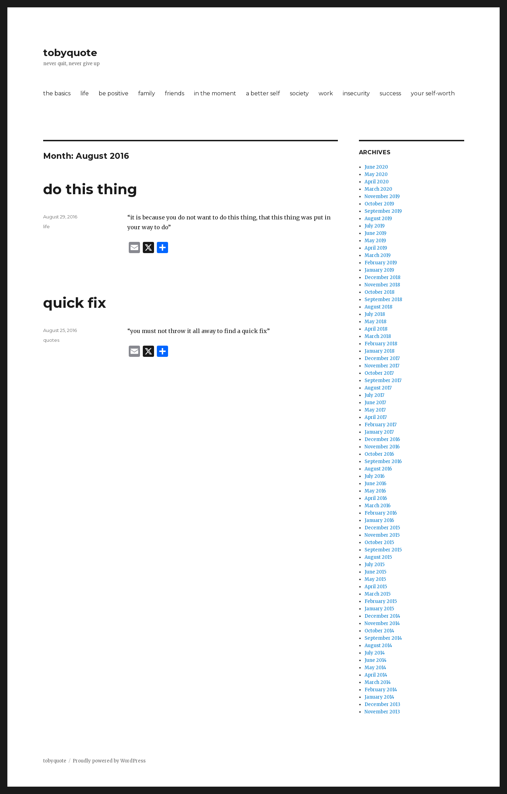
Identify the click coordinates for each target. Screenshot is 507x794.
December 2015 (382, 528)
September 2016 (383, 461)
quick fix (74, 302)
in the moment (215, 93)
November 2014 (382, 623)
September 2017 (383, 381)
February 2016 (381, 513)
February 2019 (381, 263)
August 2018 (378, 307)
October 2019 (379, 204)
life (84, 93)
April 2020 (377, 182)
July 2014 (375, 653)
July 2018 (375, 314)
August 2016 (378, 469)
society (299, 93)
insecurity (356, 93)
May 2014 (375, 668)
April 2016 (376, 498)
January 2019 (379, 270)
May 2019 (375, 241)
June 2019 (375, 233)
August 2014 (378, 646)
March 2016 (378, 506)
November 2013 (382, 712)
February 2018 (381, 344)
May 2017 (375, 410)
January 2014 (379, 697)
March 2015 (378, 594)
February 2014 (381, 690)
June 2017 (375, 403)
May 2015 (375, 579)
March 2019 (378, 255)
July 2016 (375, 476)
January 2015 (379, 609)
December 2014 (382, 616)
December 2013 (382, 704)
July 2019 (375, 226)
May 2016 (375, 491)
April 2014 (376, 675)
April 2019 (376, 248)
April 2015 (376, 587)
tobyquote (70, 53)
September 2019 (383, 211)
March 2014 (378, 682)
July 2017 (374, 395)
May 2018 (375, 322)
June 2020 (376, 167)
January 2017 (379, 432)
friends (174, 93)
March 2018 (378, 336)
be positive (113, 93)
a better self (263, 93)
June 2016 (375, 484)
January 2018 (379, 351)
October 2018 (379, 292)
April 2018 (376, 329)
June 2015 (375, 572)
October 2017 (379, 373)
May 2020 (376, 174)
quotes (51, 340)
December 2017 (382, 358)
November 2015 (382, 535)
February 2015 (381, 601)
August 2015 (378, 557)
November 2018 (382, 285)
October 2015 (379, 542)
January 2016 (379, 520)
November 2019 (382, 196)
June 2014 (376, 660)
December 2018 (382, 277)
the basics (57, 93)
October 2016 (379, 454)
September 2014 (383, 638)
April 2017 (376, 417)
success (390, 93)
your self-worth (433, 93)
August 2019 (378, 219)
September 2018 (383, 300)
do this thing (90, 189)
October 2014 (379, 631)
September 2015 (383, 550)
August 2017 (378, 388)
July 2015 (375, 565)
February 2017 (380, 425)
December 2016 (382, 439)
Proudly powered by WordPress (109, 761)
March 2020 (378, 189)
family (146, 93)
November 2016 (382, 447)
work (326, 93)
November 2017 (382, 366)
